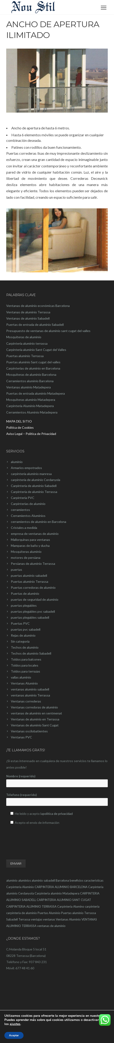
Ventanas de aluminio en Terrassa (35, 719)
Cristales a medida (24, 528)
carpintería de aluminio (21, 913)
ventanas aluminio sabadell (30, 689)
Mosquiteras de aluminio (23, 337)
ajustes (15, 1024)
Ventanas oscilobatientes (29, 731)
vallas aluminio (21, 677)
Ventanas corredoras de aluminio (34, 707)
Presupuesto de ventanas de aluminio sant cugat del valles (48, 331)
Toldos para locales (24, 665)
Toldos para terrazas (25, 671)
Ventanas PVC (21, 737)
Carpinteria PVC (22, 498)
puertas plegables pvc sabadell (33, 611)
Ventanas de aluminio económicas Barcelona (38, 306)
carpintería (92, 906)
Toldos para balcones (26, 659)
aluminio (17, 462)
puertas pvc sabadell (25, 629)
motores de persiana (25, 557)
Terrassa (24, 919)
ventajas (36, 919)
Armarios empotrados (26, 468)
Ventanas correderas (26, 701)
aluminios (24, 880)
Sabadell (12, 919)
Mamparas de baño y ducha (30, 546)
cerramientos (20, 510)
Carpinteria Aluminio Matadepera (30, 406)
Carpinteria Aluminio (20, 887)
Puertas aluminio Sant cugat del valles (33, 362)
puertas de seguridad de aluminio (34, 599)
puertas (16, 569)
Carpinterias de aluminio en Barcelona (33, 368)
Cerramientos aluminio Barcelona (30, 381)
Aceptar (14, 1035)
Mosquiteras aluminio (26, 552)
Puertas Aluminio (49, 913)
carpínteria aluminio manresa (31, 474)
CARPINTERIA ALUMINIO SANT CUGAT (64, 900)
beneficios (76, 880)
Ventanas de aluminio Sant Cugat (35, 725)
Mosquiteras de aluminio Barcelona (31, 374)
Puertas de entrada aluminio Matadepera (35, 393)
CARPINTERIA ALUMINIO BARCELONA (61, 887)
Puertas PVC (20, 623)
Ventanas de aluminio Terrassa (28, 312)
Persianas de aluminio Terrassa (33, 563)
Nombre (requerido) (57, 780)
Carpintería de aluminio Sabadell (34, 486)
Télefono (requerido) (57, 799)
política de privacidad (58, 814)
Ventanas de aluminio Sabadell (28, 318)
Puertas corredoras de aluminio (33, 587)
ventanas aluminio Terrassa (30, 695)
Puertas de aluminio (25, 593)
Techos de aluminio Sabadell (31, 653)
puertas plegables (24, 605)
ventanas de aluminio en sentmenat (36, 713)
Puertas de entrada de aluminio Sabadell (35, 324)
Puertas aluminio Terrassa (25, 356)
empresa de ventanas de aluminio (35, 534)
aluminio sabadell (43, 880)
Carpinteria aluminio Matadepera (57, 893)
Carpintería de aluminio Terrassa (34, 492)
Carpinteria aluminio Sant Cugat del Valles (36, 350)
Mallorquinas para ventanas (30, 540)
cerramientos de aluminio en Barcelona (38, 522)
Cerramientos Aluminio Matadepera (31, 412)
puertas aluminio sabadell (29, 575)
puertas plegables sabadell (30, 617)
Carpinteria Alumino (70, 906)
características (93, 880)
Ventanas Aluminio (24, 683)
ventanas (49, 919)
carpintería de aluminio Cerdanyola (35, 480)
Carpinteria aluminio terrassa (27, 343)
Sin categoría (20, 641)
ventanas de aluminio (51, 926)
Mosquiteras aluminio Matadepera (30, 400)
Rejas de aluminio (23, 635)
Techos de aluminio (25, 647)
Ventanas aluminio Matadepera (28, 387)
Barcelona (62, 880)
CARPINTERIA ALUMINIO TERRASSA (31, 906)
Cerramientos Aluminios (28, 516)
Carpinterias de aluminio (28, 504)
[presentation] (41, 837)
